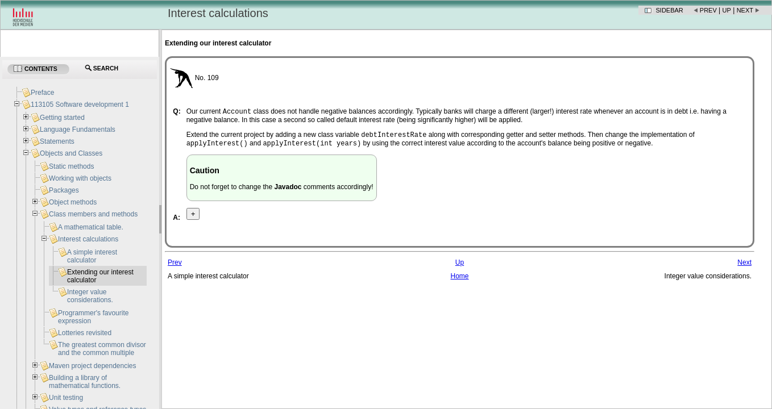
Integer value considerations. (90, 296)
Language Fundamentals (77, 129)
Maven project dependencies (92, 366)
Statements (57, 141)
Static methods (71, 166)
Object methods (73, 202)
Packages (64, 190)
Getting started (62, 118)
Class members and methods (93, 214)
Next (745, 10)
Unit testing (66, 398)
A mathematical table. (90, 227)
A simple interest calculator (92, 256)
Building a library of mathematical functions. (85, 382)
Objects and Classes (71, 153)
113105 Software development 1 (80, 104)
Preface (42, 93)
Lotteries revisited (84, 333)
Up (727, 10)
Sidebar (669, 10)
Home (459, 279)
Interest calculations (88, 239)
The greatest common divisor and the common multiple (102, 349)
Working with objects (80, 178)
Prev (708, 10)
